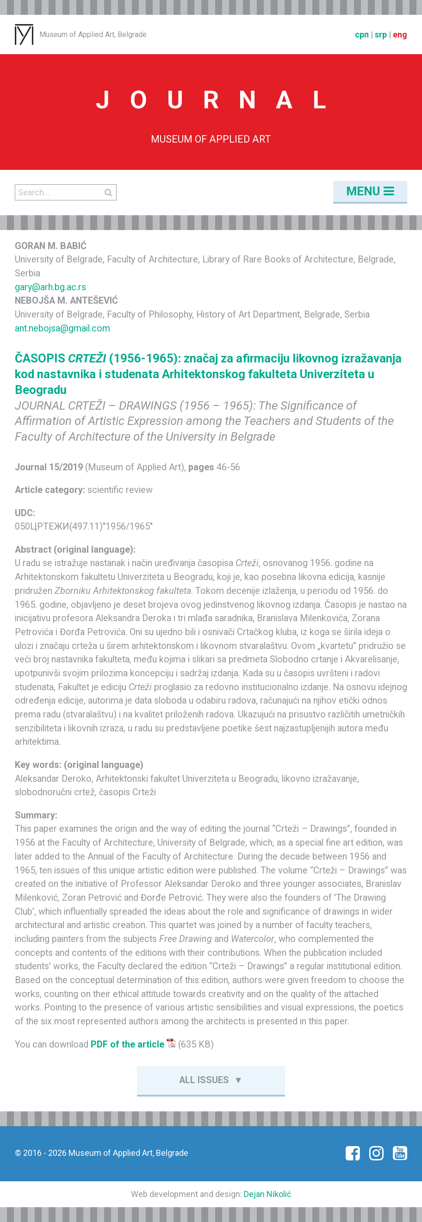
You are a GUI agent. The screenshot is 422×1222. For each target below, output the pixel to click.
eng (400, 34)
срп (362, 34)
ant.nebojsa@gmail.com (62, 328)
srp (381, 34)
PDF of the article (133, 1044)
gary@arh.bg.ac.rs (50, 287)
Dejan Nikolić (267, 1194)
